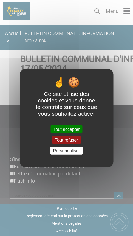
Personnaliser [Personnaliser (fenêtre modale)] (66, 150)
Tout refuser (66, 139)
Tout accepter (66, 129)
